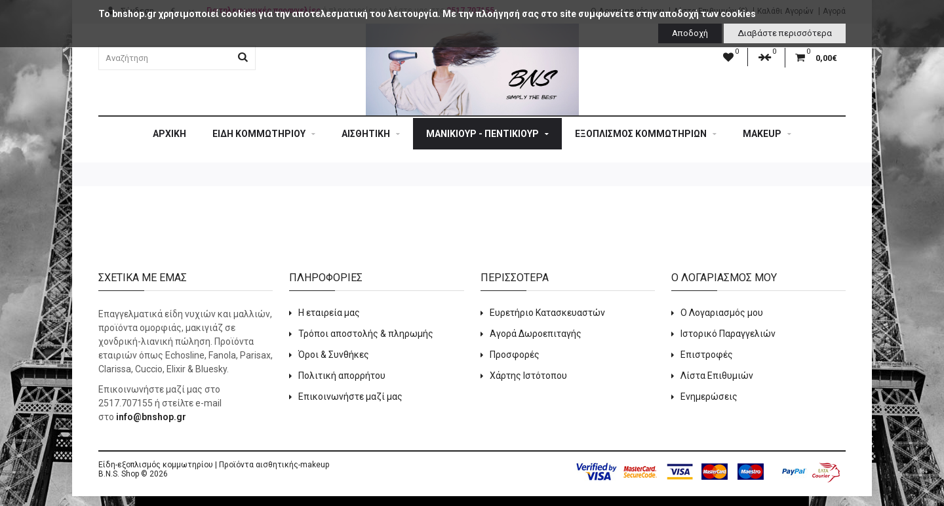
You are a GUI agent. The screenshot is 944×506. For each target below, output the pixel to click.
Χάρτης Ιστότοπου (528, 375)
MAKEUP (767, 133)
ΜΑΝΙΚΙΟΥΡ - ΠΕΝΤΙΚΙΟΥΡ (487, 133)
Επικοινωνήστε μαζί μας (350, 396)
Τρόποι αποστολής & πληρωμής (365, 333)
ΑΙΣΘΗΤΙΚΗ (371, 133)
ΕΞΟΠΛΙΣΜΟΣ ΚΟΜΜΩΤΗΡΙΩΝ (646, 133)
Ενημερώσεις (709, 396)
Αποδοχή (690, 33)
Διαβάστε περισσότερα (785, 33)
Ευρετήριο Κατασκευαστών (547, 312)
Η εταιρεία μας (329, 312)
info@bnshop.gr (151, 417)
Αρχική (169, 133)
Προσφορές (515, 354)
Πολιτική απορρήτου (341, 375)
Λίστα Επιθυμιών (716, 375)
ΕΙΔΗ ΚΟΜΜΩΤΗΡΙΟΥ (263, 133)
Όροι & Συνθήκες (333, 354)
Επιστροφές (706, 354)
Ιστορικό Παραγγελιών (728, 333)
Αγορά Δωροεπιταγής (535, 333)
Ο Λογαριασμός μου (721, 312)
